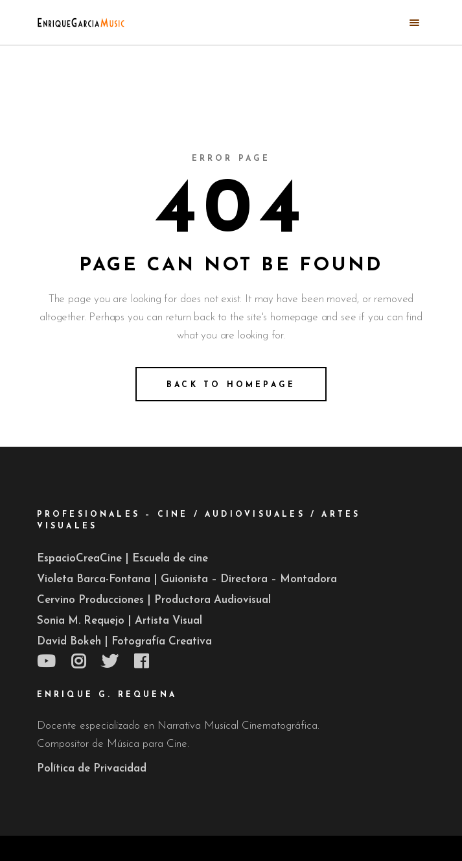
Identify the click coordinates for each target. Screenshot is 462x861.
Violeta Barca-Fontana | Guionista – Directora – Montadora (187, 579)
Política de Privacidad (91, 768)
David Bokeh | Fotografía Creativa (124, 641)
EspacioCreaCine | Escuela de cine (122, 558)
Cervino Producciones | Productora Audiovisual (154, 600)
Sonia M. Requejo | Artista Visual (119, 620)
